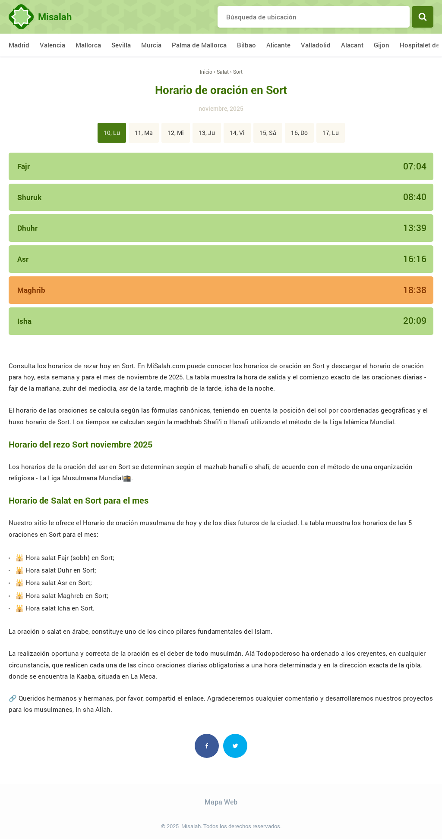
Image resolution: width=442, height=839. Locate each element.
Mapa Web (221, 801)
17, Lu (330, 132)
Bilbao (246, 45)
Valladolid (316, 45)
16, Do (299, 132)
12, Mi (175, 132)
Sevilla (121, 45)
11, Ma (144, 132)
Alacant (352, 45)
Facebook (207, 746)
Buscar (422, 17)
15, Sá (267, 132)
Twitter (235, 746)
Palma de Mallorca (199, 45)
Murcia (151, 45)
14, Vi (237, 132)
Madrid (19, 45)
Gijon (381, 45)
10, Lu (112, 132)
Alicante (278, 45)
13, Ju (207, 132)
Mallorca (88, 45)
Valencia (52, 45)
